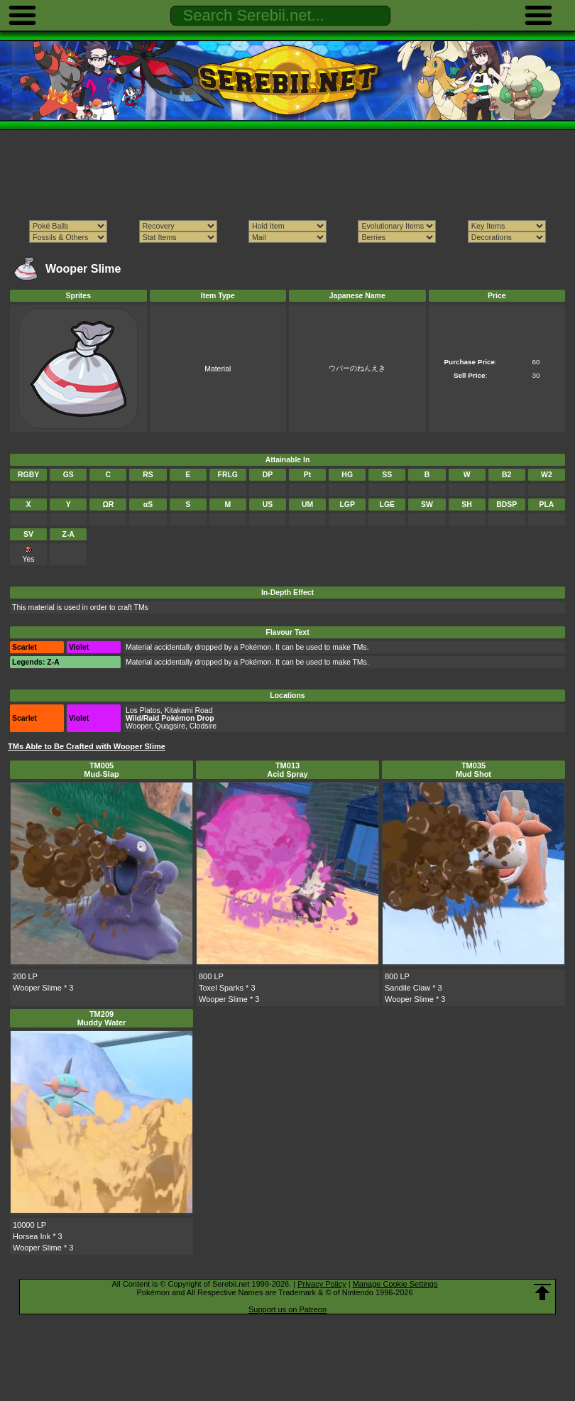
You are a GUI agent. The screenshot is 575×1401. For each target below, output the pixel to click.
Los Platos (143, 710)
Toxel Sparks (221, 987)
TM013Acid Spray (287, 769)
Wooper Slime (37, 987)
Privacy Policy (321, 1284)
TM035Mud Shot (473, 769)
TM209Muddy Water (101, 1018)
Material (217, 369)
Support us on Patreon (287, 1309)
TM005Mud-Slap (101, 769)
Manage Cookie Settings (395, 1284)
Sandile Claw (407, 987)
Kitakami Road (189, 710)
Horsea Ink (31, 1236)
